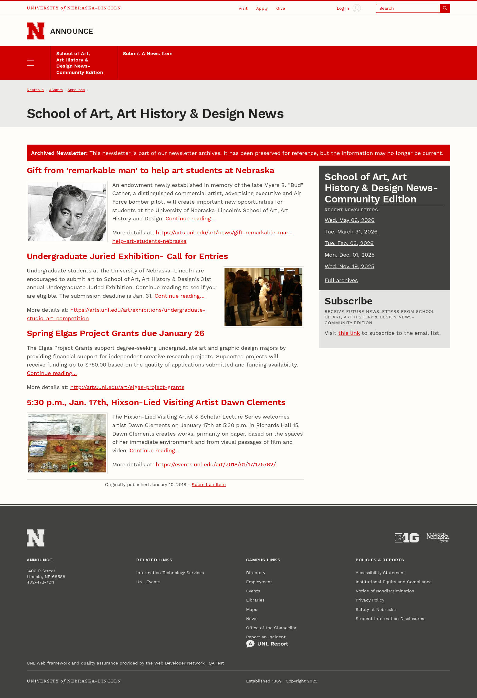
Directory (255, 572)
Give (280, 8)
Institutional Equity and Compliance (394, 581)
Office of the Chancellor (271, 627)
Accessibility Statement (380, 572)
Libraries (255, 600)
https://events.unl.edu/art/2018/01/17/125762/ (216, 464)
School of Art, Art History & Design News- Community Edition (79, 63)
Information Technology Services (170, 572)
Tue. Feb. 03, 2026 (349, 243)
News (251, 618)
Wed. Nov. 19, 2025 (349, 266)
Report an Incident (267, 641)
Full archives (341, 280)
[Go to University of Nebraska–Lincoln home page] (35, 31)
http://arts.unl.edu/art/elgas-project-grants (127, 387)
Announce (72, 31)
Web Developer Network (179, 663)
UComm (56, 90)
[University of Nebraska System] (438, 538)
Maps (251, 609)
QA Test (216, 663)
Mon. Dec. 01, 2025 (349, 254)
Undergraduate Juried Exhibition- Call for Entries (127, 256)
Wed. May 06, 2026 (349, 220)
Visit (243, 8)
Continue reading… (190, 218)
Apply (262, 8)
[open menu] (38, 63)
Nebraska (35, 90)
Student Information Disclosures (390, 618)
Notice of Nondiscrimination (385, 590)
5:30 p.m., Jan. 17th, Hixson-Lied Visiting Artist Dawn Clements (156, 402)
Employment (259, 581)
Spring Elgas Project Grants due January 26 (115, 333)
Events (253, 590)
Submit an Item (209, 484)
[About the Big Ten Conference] (407, 538)
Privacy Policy (370, 600)
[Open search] (413, 8)
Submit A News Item (147, 53)
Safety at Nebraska (376, 609)
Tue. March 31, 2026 (351, 231)
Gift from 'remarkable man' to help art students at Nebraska (150, 170)
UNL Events (148, 581)
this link (349, 333)
